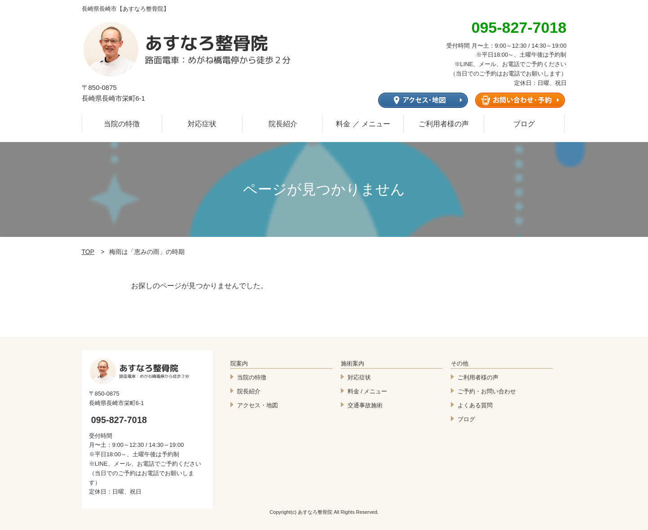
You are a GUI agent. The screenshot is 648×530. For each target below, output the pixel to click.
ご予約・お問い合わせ (487, 391)
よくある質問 (475, 405)
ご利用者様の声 (444, 124)
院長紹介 (283, 124)
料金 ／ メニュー (363, 124)
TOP (88, 251)
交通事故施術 (365, 405)
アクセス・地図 (257, 405)
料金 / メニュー (368, 391)
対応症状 (202, 124)
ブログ (524, 124)
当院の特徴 (122, 124)
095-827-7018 (119, 420)
